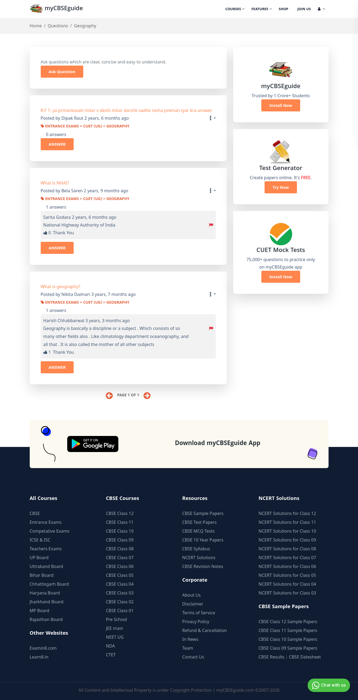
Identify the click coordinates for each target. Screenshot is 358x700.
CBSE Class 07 (120, 557)
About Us (191, 594)
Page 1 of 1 (128, 395)
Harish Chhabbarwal (63, 320)
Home (36, 26)
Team (187, 647)
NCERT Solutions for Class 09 (287, 539)
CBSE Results (271, 656)
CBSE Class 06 (120, 566)
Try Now (281, 187)
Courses (234, 9)
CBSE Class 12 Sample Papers (288, 621)
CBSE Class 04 (120, 583)
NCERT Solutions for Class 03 (287, 592)
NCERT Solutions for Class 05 (287, 575)
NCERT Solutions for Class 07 (287, 557)
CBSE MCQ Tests (198, 530)
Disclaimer (193, 603)
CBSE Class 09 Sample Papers (288, 647)
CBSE (35, 513)
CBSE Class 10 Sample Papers (288, 639)
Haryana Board (45, 592)
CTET (111, 654)
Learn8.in (39, 656)
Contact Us (193, 656)
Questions (58, 26)
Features (261, 9)
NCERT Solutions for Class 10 (287, 530)
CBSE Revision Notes (202, 566)
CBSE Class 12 (120, 513)
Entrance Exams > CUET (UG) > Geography (85, 126)
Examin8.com (43, 647)
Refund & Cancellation (204, 630)
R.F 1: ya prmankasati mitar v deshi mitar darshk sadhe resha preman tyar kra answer (126, 110)
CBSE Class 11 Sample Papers (288, 630)
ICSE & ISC (40, 539)
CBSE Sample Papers (203, 513)
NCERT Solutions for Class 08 (287, 548)
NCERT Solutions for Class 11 (287, 522)
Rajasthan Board (46, 619)
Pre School (116, 619)
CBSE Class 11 (120, 522)
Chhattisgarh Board (49, 583)
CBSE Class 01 (120, 610)
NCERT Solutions (199, 557)
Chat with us (328, 685)
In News (190, 639)
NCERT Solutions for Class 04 (287, 583)
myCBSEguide (57, 9)
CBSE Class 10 (120, 530)
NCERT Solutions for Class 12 (287, 513)
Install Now (280, 105)
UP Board (39, 557)
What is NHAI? (55, 183)
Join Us (304, 9)
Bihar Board (42, 575)
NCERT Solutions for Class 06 (287, 566)
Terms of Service (198, 612)
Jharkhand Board (46, 601)
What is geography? (60, 286)
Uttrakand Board (46, 566)
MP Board (40, 610)
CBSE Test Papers (199, 522)
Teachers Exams (46, 548)
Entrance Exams (46, 522)
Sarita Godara (57, 217)
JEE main (114, 628)
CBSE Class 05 (120, 575)
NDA (110, 645)
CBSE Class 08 (120, 548)
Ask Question (62, 71)
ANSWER (57, 144)
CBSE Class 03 (120, 592)
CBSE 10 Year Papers (203, 539)
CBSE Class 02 (120, 601)
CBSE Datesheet (305, 656)
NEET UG (115, 636)
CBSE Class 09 (120, 539)
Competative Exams (50, 530)
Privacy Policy (195, 621)
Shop (283, 9)
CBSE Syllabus (196, 548)
